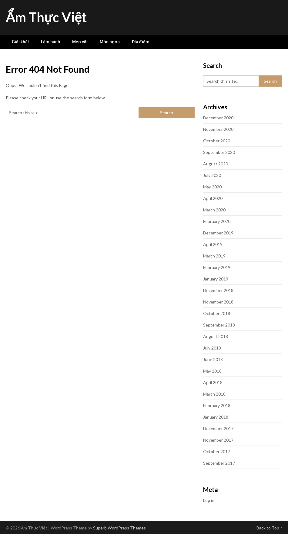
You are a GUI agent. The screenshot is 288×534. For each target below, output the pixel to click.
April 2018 (213, 382)
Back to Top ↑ (269, 527)
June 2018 (213, 359)
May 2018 (212, 370)
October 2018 (216, 313)
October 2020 (216, 140)
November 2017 (218, 440)
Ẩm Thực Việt (46, 17)
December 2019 (218, 232)
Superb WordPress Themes (119, 527)
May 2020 (212, 186)
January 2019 (215, 278)
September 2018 (219, 324)
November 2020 (218, 129)
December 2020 (218, 117)
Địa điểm (140, 41)
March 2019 (214, 255)
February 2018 (216, 405)
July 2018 (212, 347)
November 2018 (218, 301)
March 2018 (214, 393)
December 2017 (218, 428)
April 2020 (213, 198)
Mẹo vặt (80, 41)
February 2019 (216, 267)
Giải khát (20, 41)
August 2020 (215, 163)
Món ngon (110, 41)
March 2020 (214, 209)
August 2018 (215, 336)
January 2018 (215, 417)
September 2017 (219, 463)
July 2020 (212, 175)
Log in (208, 500)
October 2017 (216, 451)
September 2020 (219, 152)
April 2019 (213, 244)
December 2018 (218, 290)
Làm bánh (50, 41)
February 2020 (216, 221)
